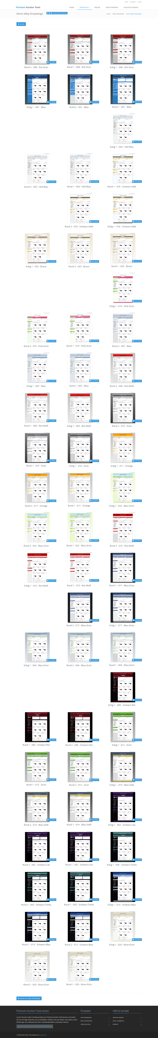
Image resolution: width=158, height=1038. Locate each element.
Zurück (21, 24)
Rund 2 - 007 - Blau (121, 346)
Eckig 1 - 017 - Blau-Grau (121, 625)
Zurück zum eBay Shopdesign (29, 998)
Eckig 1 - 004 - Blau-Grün (36, 665)
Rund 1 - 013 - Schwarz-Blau (36, 944)
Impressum (43, 1035)
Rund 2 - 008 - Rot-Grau (36, 67)
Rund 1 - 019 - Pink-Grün (78, 345)
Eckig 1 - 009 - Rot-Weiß (79, 425)
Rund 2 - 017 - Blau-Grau (79, 625)
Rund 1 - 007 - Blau (79, 385)
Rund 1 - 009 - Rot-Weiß (36, 425)
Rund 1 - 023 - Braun (121, 266)
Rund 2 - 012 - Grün (79, 784)
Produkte (84, 7)
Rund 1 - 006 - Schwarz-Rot (36, 744)
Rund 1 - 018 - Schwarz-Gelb (122, 186)
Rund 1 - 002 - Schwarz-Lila (79, 864)
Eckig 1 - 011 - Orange (122, 465)
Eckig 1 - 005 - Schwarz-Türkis (122, 864)
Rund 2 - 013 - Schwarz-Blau (79, 944)
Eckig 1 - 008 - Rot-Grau (122, 67)
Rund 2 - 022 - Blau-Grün (36, 545)
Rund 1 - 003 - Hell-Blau (79, 186)
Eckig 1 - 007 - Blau (36, 386)
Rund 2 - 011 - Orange (36, 505)
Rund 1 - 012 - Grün (36, 784)
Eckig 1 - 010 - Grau (79, 465)
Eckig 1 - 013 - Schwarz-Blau (122, 904)
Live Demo (51, 62)
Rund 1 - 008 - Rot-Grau (79, 67)
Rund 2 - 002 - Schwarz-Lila (36, 864)
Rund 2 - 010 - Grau (122, 425)
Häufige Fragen (131, 7)
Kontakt (133, 2)
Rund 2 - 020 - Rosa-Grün (36, 984)
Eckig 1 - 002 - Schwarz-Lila (121, 824)
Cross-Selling (85, 1024)
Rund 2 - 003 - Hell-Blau (36, 186)
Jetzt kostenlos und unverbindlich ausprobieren (35, 1026)
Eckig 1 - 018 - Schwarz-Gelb (122, 226)
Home (71, 7)
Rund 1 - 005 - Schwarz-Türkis (79, 904)
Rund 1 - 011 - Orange (79, 505)
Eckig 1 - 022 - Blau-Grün (121, 505)
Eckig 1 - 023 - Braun (36, 266)
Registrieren (112, 7)
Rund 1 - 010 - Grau (36, 465)
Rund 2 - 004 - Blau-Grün (79, 665)
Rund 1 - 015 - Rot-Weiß (79, 585)
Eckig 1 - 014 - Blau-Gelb (122, 784)
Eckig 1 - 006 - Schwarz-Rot (121, 705)
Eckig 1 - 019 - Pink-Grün (121, 306)
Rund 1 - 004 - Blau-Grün (121, 665)
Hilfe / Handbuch (118, 1021)
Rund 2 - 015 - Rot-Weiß (122, 545)
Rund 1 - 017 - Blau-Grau (121, 585)
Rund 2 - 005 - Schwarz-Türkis (36, 904)
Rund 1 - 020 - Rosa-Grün (79, 984)
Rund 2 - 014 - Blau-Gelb (36, 824)
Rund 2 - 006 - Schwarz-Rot (79, 744)
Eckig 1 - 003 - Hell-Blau (122, 146)
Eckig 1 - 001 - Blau (36, 107)
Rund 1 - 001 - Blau (121, 106)
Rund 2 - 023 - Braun (79, 266)
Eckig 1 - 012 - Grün (122, 744)
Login (140, 2)
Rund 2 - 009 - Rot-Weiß (122, 386)
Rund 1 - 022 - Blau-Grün (79, 545)
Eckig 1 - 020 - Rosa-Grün (121, 944)
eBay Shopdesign (118, 14)
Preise (97, 7)
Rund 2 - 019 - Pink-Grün (36, 346)
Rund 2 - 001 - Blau (79, 107)
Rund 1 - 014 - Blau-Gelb (79, 824)
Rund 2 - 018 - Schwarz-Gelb (79, 226)
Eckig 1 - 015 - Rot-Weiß (36, 585)
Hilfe (126, 2)
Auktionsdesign (86, 1017)
